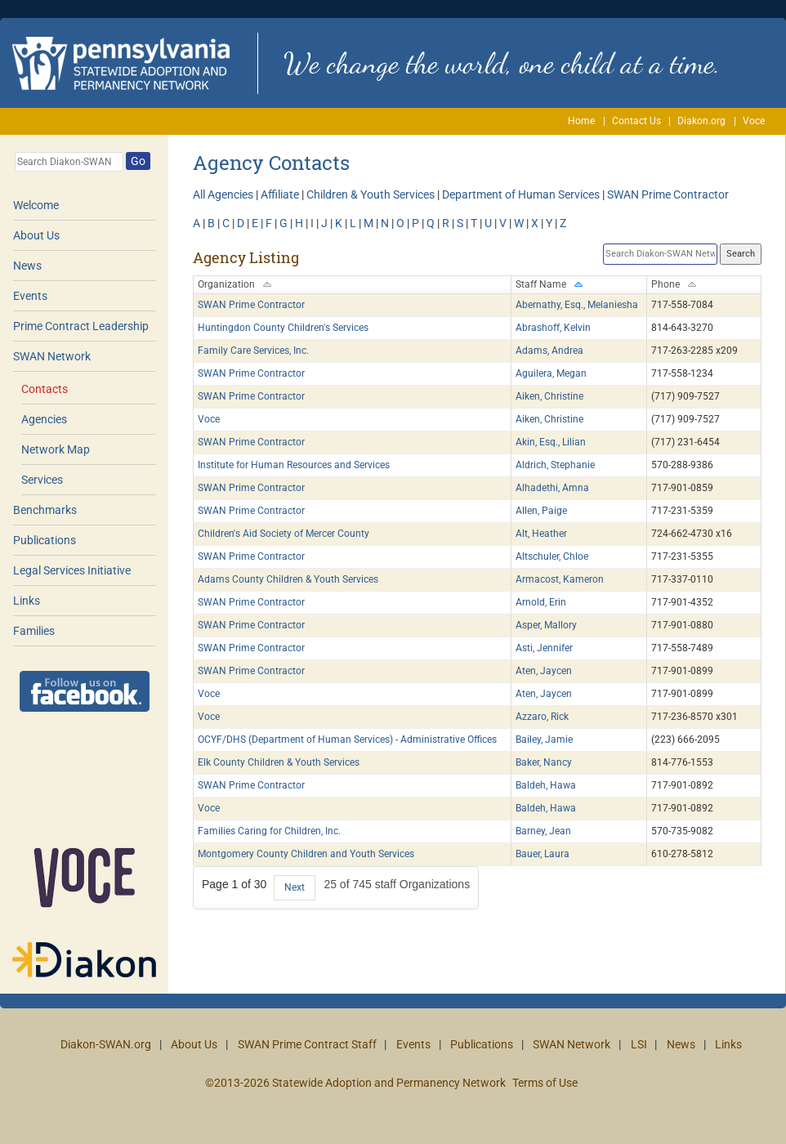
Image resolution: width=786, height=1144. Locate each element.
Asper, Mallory (546, 625)
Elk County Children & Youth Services (279, 762)
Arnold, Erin (541, 602)
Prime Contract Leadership (81, 326)
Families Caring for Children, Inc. (269, 831)
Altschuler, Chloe (552, 556)
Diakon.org (701, 121)
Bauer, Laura (542, 854)
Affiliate (280, 194)
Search (740, 253)
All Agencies (223, 194)
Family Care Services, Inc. (253, 350)
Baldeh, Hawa (546, 785)
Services (42, 479)
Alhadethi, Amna (552, 488)
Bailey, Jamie (544, 739)
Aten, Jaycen (544, 671)
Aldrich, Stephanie (555, 465)
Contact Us (636, 121)
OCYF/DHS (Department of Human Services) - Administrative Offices (347, 739)
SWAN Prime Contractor (668, 194)
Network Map (55, 449)
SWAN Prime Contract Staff (307, 1044)
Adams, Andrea (549, 350)
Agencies (44, 419)
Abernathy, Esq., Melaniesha (577, 305)
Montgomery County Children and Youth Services (306, 854)
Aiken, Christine (549, 396)
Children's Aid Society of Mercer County (283, 533)
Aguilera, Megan (551, 373)
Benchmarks (45, 509)
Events (30, 295)
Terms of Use (545, 1082)
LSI (639, 1044)
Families (34, 630)
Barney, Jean (543, 831)
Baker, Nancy (544, 762)
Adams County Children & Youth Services (288, 579)
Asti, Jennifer (544, 648)
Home (581, 121)
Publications (44, 540)
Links (26, 600)
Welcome (36, 205)
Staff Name (541, 284)
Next (294, 887)
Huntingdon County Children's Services (283, 327)
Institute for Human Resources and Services (294, 465)
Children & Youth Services (370, 194)
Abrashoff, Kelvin (553, 327)
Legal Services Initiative (72, 570)
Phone (665, 284)
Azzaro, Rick (542, 716)
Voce (754, 121)
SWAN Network (52, 356)
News (27, 265)
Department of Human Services (521, 194)
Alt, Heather (541, 533)
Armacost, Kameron (560, 579)
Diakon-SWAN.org (105, 1044)
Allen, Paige (541, 510)
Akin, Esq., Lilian (551, 442)
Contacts (44, 388)
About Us (36, 235)
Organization (226, 284)
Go (138, 161)
